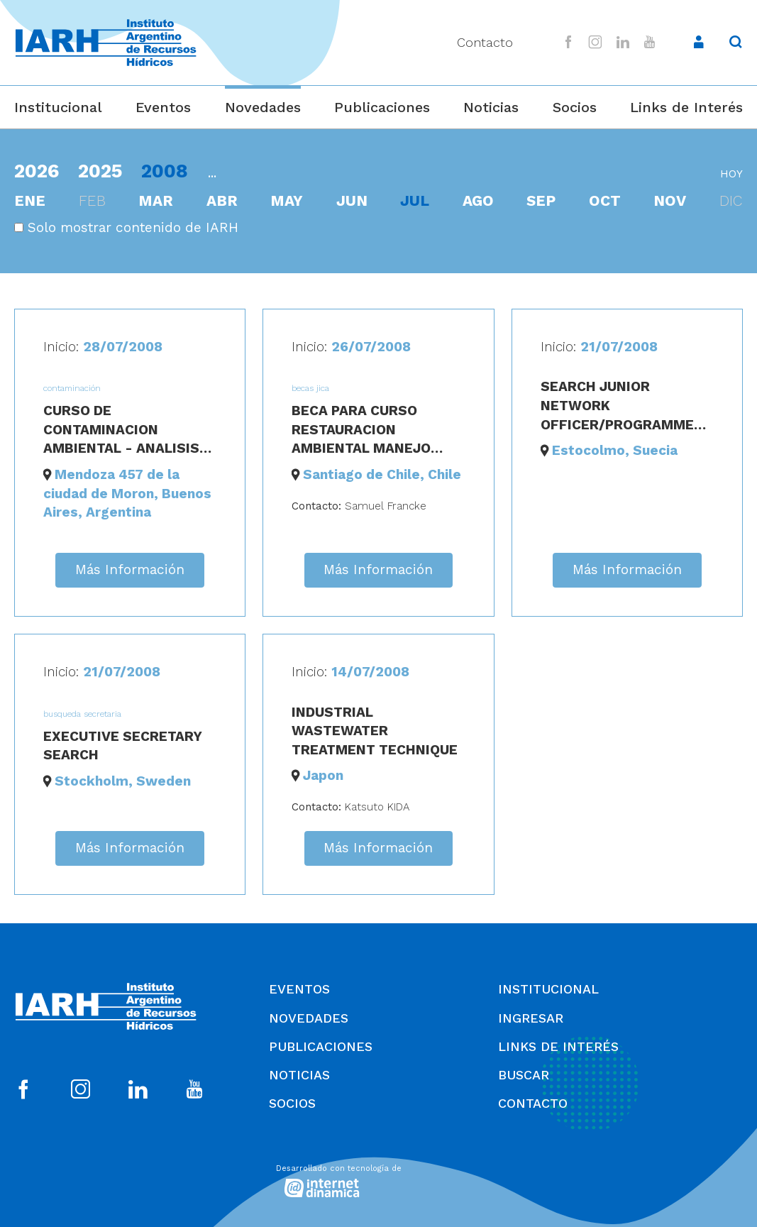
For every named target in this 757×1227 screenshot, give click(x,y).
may (286, 200)
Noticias (491, 107)
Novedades (263, 107)
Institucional (58, 107)
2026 (36, 171)
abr (222, 200)
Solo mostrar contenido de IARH (126, 227)
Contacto (485, 42)
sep (541, 200)
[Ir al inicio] (105, 43)
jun (352, 200)
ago (478, 200)
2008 (164, 171)
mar (155, 200)
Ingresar (530, 1018)
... (212, 173)
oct (605, 200)
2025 (100, 171)
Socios (575, 107)
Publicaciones (382, 107)
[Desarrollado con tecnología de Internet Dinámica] (379, 1178)
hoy (731, 173)
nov (669, 200)
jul (414, 200)
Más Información (129, 569)
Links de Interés (686, 107)
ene (29, 200)
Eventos (163, 107)
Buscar (523, 1074)
